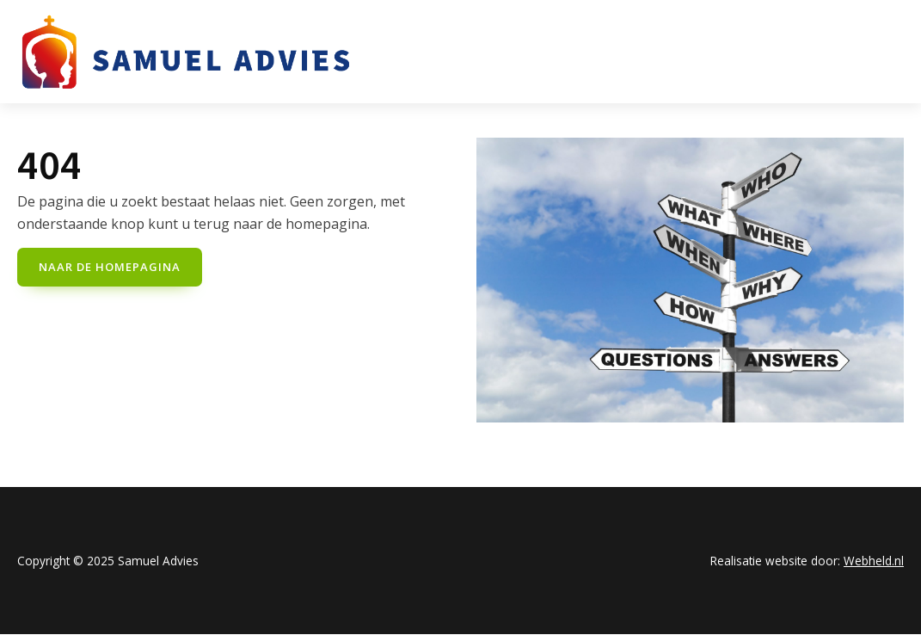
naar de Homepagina (110, 266)
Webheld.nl (874, 560)
